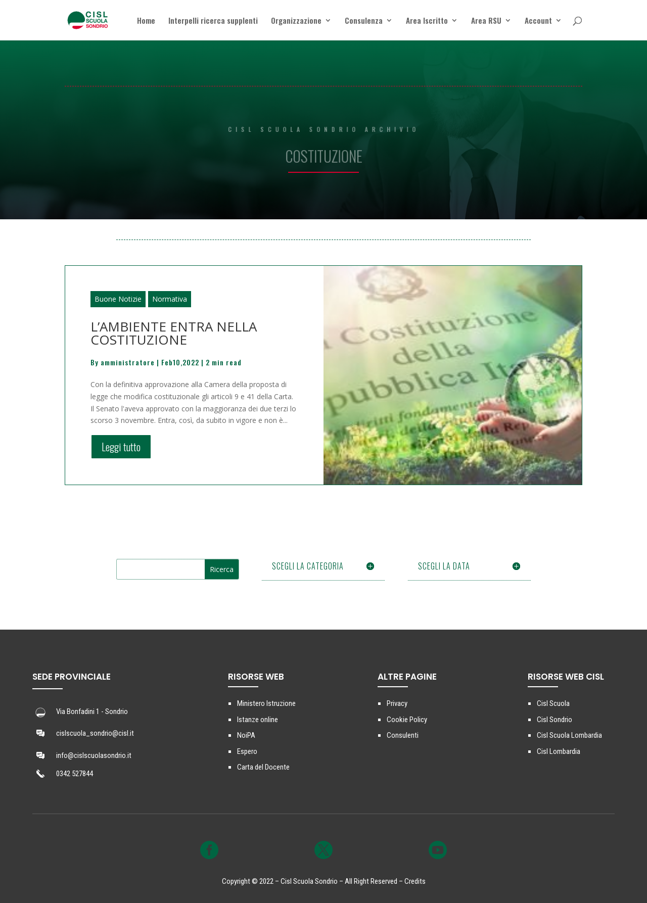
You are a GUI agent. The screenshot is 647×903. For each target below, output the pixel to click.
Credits (415, 881)
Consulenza (364, 21)
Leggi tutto (121, 446)
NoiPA (246, 735)
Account (538, 21)
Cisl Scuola (553, 703)
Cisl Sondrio (554, 719)
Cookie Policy (407, 719)
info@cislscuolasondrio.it (93, 755)
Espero (247, 751)
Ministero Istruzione (266, 703)
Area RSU (486, 21)
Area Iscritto (427, 21)
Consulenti (403, 735)
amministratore (128, 362)
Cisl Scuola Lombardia (569, 735)
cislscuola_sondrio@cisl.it (95, 733)
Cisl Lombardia (558, 751)
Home (146, 21)
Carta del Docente (263, 767)
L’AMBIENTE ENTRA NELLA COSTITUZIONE (173, 333)
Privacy (397, 703)
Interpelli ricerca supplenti (213, 21)
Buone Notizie (118, 299)
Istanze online (257, 719)
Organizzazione (296, 21)
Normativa (169, 299)
